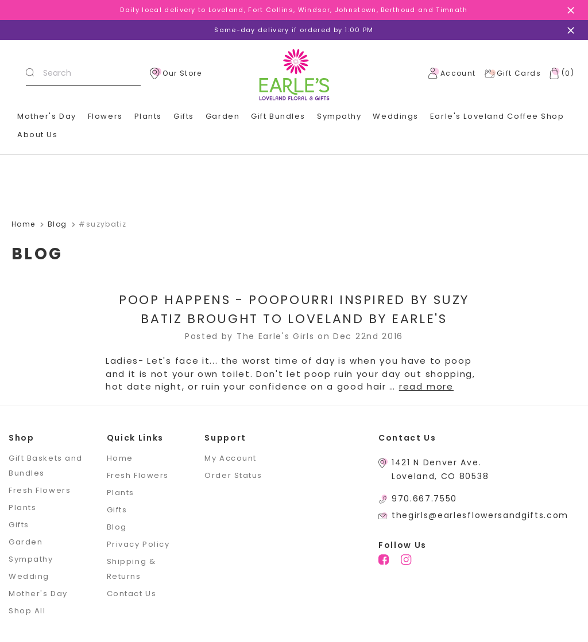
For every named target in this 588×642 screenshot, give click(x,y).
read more (426, 386)
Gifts (183, 116)
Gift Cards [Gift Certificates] (512, 73)
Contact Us (132, 593)
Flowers (105, 116)
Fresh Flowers (40, 490)
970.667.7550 (424, 498)
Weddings (395, 116)
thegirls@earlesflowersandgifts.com (480, 515)
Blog (117, 527)
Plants (148, 116)
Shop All (27, 610)
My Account (230, 458)
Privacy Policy (138, 544)
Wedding (29, 576)
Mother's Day (46, 116)
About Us (37, 134)
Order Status (233, 475)
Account (452, 73)
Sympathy (339, 116)
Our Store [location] (176, 73)
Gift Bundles (278, 116)
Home (120, 458)
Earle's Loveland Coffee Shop (497, 116)
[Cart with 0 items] (559, 73)
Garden (222, 116)
